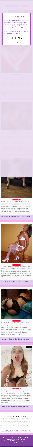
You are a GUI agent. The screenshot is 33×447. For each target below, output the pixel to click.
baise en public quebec (19, 418)
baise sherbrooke (27, 424)
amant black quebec (25, 422)
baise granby (18, 421)
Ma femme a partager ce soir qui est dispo (15, 216)
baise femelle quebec (5, 419)
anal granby (12, 421)
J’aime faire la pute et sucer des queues (14, 407)
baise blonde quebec (5, 421)
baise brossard (27, 418)
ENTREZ (16, 38)
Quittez (16, 42)
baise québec (19, 416)
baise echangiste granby (13, 413)
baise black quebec (24, 425)
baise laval (3, 416)
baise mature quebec (16, 422)
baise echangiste (4, 413)
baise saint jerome (19, 424)
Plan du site (16, 442)
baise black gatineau (9, 418)
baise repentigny (4, 425)
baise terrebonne (23, 413)
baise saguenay (25, 421)
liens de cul (14, 430)
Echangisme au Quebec (10, 438)
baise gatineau (8, 422)
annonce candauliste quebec (24, 419)
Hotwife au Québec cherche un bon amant (15, 339)
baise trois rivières (5, 424)
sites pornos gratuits (7, 431)
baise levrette (8, 416)
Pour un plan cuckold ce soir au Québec (14, 281)
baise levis (29, 413)
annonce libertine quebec (14, 425)
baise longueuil (14, 419)
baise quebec (12, 424)
